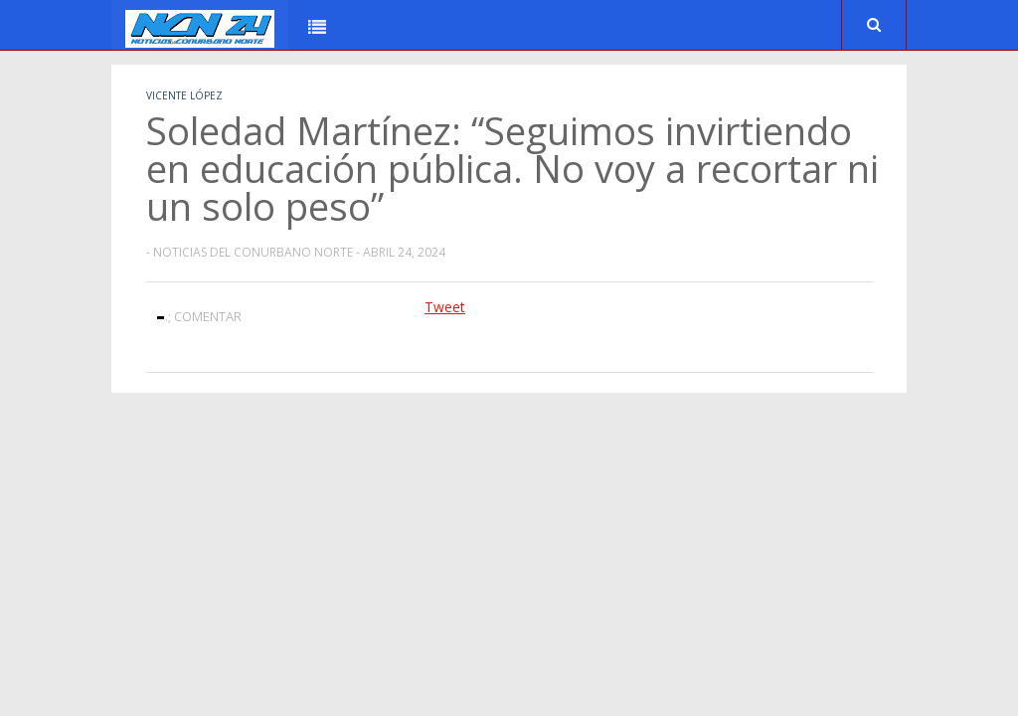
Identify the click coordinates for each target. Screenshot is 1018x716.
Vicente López (184, 95)
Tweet (444, 306)
